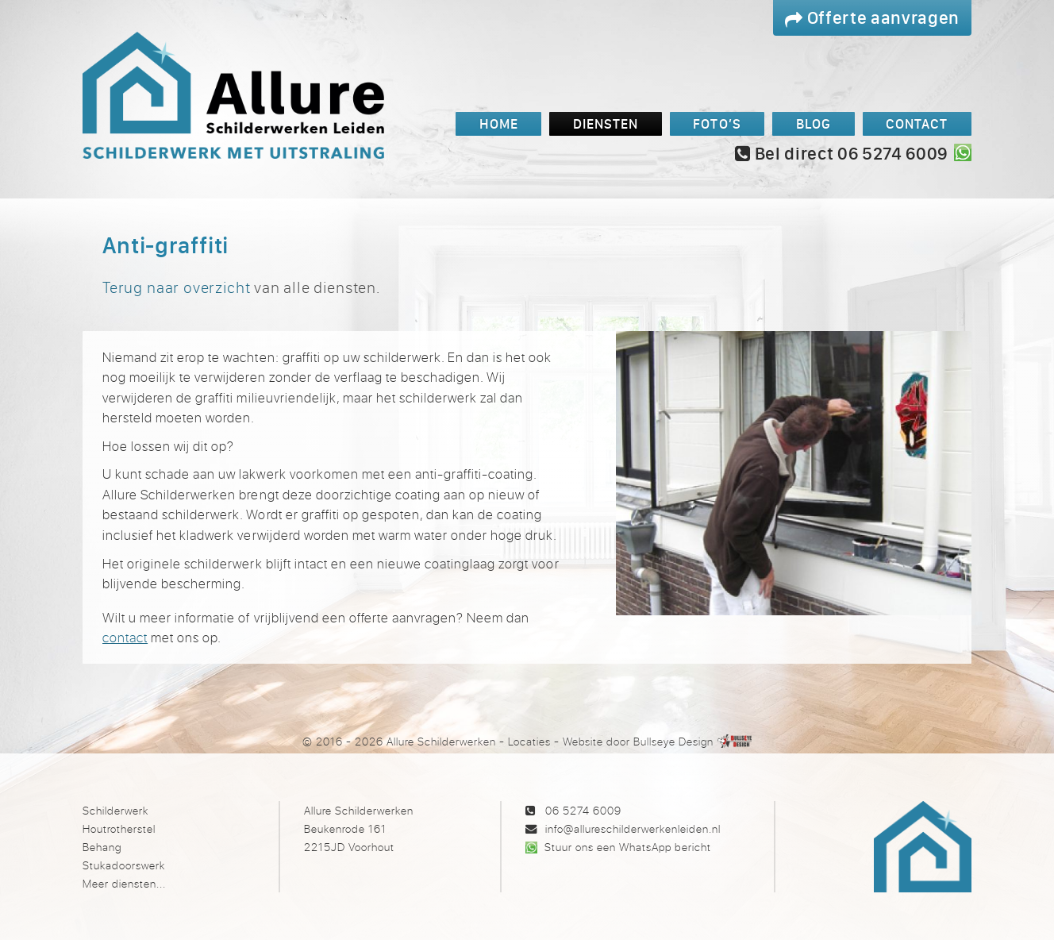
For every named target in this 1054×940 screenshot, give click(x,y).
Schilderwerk (115, 810)
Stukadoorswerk (124, 865)
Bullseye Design (673, 741)
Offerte (872, 17)
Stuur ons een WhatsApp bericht (627, 846)
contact (125, 637)
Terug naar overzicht (176, 287)
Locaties (529, 741)
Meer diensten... (124, 883)
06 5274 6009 (583, 810)
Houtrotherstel (119, 828)
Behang (102, 846)
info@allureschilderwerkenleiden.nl (633, 828)
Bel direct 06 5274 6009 (841, 153)
